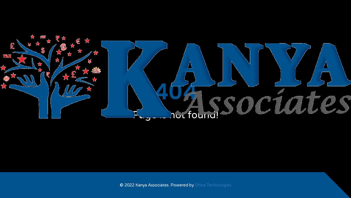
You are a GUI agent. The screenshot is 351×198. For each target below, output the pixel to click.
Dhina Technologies (213, 185)
